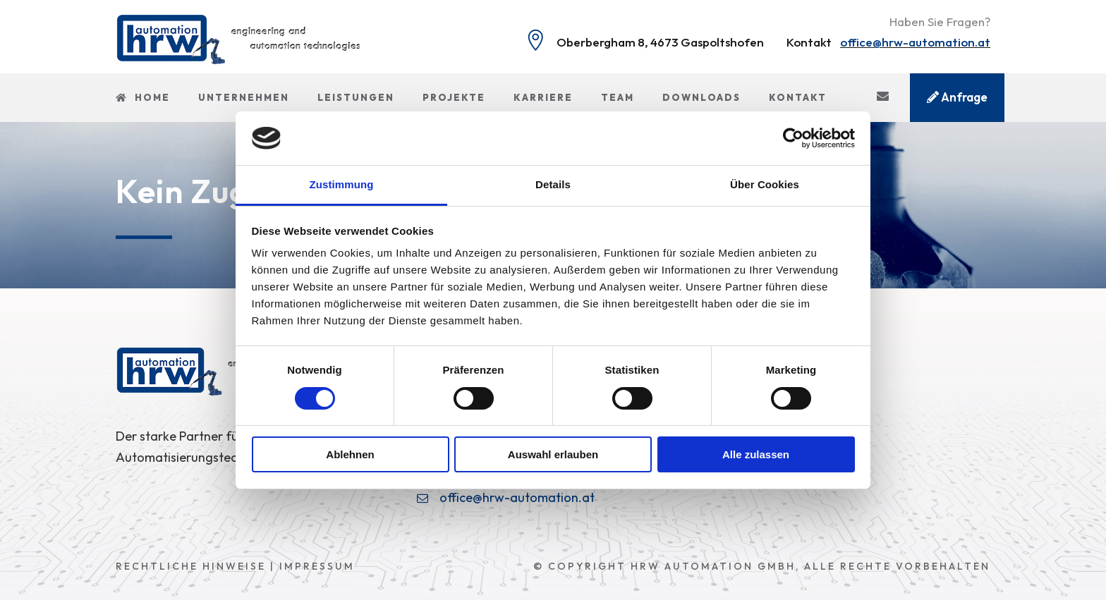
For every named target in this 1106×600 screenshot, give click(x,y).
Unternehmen (243, 97)
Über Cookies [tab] (764, 184)
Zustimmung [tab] (342, 184)
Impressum (317, 566)
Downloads (701, 97)
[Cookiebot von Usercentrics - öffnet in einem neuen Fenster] (793, 138)
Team (617, 97)
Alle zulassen (755, 454)
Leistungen (355, 97)
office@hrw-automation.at (915, 42)
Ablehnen (350, 454)
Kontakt (798, 97)
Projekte (454, 97)
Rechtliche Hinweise (191, 566)
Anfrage (957, 97)
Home (143, 97)
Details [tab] (553, 184)
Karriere (543, 97)
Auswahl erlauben (553, 454)
